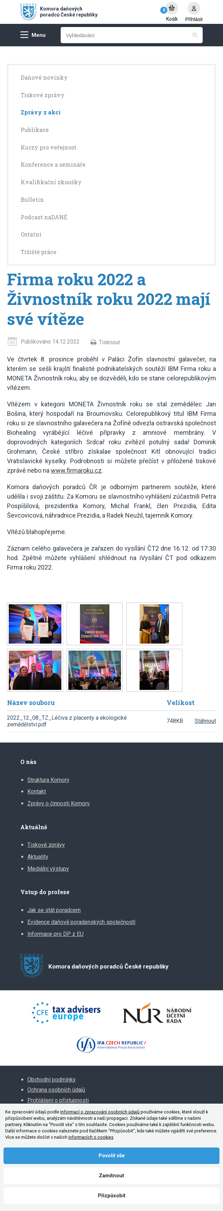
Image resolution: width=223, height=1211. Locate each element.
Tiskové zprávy (46, 844)
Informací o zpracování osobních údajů (100, 1111)
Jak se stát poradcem (54, 910)
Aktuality (37, 856)
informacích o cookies (91, 1137)
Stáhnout (205, 721)
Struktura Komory (48, 780)
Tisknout (109, 342)
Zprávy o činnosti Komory (58, 803)
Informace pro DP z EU (55, 934)
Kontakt (36, 791)
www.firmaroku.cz (76, 470)
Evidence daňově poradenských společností (81, 922)
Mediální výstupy (48, 868)
